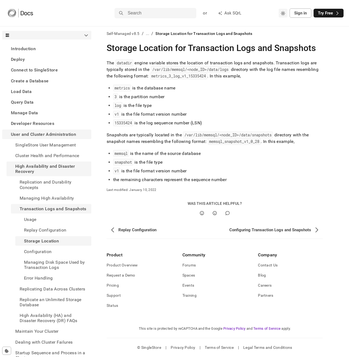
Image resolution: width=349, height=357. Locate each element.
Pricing (113, 285)
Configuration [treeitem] (38, 251)
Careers (265, 285)
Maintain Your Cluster (37, 331)
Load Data (21, 91)
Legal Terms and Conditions (267, 347)
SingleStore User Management (45, 145)
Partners (265, 295)
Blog (262, 275)
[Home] (20, 13)
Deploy (18, 59)
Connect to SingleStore (34, 70)
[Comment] (227, 213)
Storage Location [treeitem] (41, 241)
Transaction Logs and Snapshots (53, 208)
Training (189, 295)
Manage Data (24, 112)
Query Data (22, 102)
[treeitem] (46, 48)
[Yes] (201, 213)
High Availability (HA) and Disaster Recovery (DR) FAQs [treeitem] (48, 318)
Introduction (23, 48)
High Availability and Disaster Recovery (45, 169)
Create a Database (30, 80)
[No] (214, 213)
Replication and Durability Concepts (45, 184)
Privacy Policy (234, 328)
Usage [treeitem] (30, 219)
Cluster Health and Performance (47, 155)
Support (114, 295)
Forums (189, 265)
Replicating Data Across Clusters (52, 289)
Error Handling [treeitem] (38, 278)
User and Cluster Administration (43, 134)
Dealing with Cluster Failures (44, 342)
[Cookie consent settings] (6, 351)
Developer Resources (32, 123)
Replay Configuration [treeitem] (45, 230)
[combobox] (283, 13)
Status (112, 305)
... (147, 33)
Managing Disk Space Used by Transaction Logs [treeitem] (54, 265)
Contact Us (268, 265)
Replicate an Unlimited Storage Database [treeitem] (51, 302)
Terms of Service (267, 328)
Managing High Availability (47, 198)
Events (188, 285)
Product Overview (122, 265)
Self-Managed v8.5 (123, 33)
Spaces (188, 275)
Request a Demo (121, 275)
